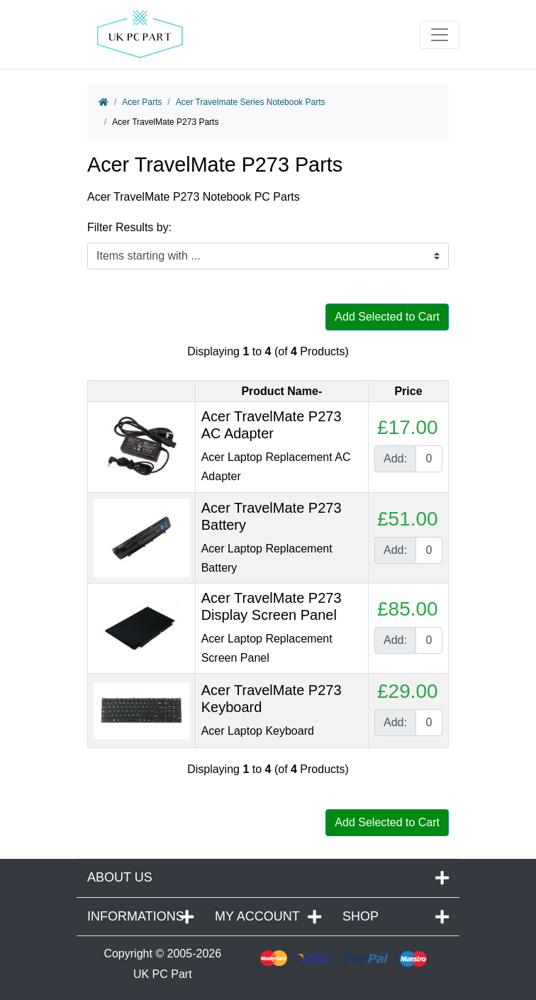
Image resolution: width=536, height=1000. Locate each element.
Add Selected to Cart (387, 317)
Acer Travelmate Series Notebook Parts (250, 102)
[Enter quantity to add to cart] (428, 458)
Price (408, 391)
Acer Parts (142, 102)
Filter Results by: (129, 227)
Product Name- (281, 391)
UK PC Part (162, 974)
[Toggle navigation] (439, 35)
